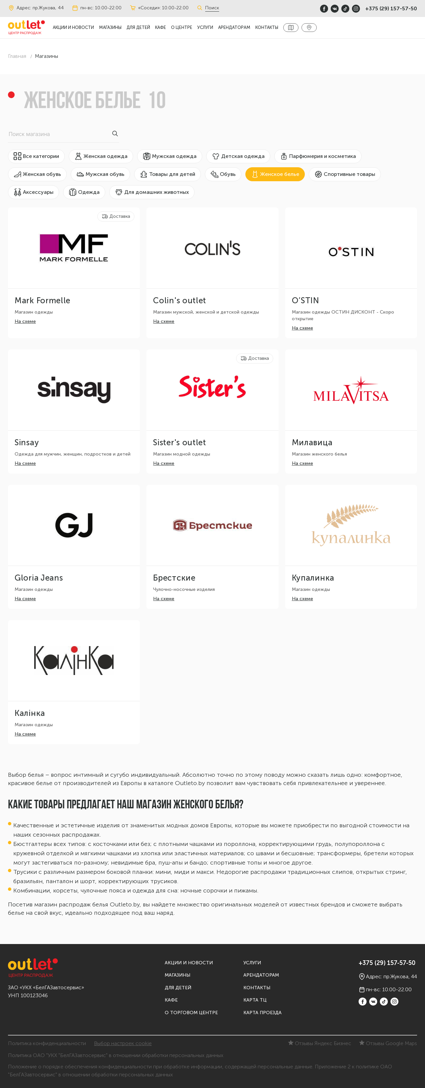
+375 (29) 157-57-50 (391, 8)
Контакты (266, 27)
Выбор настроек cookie (123, 1043)
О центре (181, 27)
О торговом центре (191, 1013)
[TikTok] (345, 9)
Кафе (160, 27)
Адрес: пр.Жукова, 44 (36, 8)
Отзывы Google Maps (388, 1043)
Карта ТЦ (255, 1000)
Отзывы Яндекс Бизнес (319, 1043)
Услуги (205, 27)
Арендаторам (234, 27)
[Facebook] (324, 9)
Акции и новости (73, 27)
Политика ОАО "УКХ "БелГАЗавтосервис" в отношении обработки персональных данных (115, 1055)
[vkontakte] (335, 9)
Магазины (110, 27)
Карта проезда (262, 1013)
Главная (17, 56)
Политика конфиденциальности (47, 1043)
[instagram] (356, 9)
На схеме (25, 321)
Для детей (138, 27)
